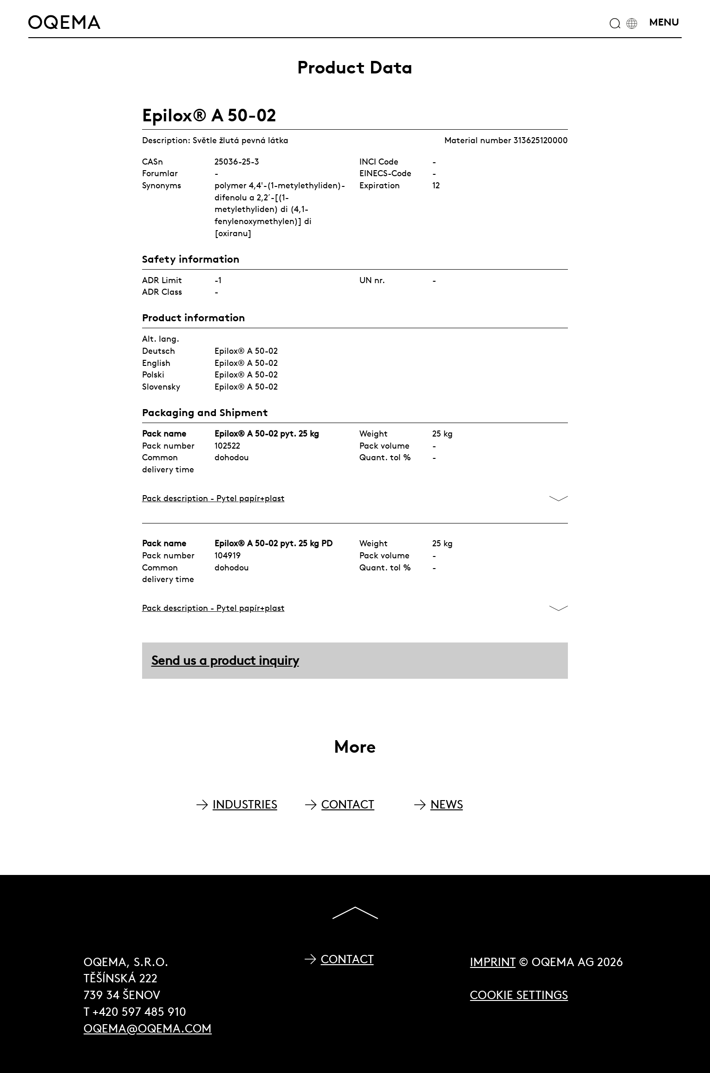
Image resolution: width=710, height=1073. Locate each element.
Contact (347, 959)
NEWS (446, 804)
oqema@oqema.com (148, 1028)
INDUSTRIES (245, 804)
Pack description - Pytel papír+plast (213, 498)
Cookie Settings (519, 995)
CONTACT (347, 804)
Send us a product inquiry (225, 660)
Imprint (492, 962)
